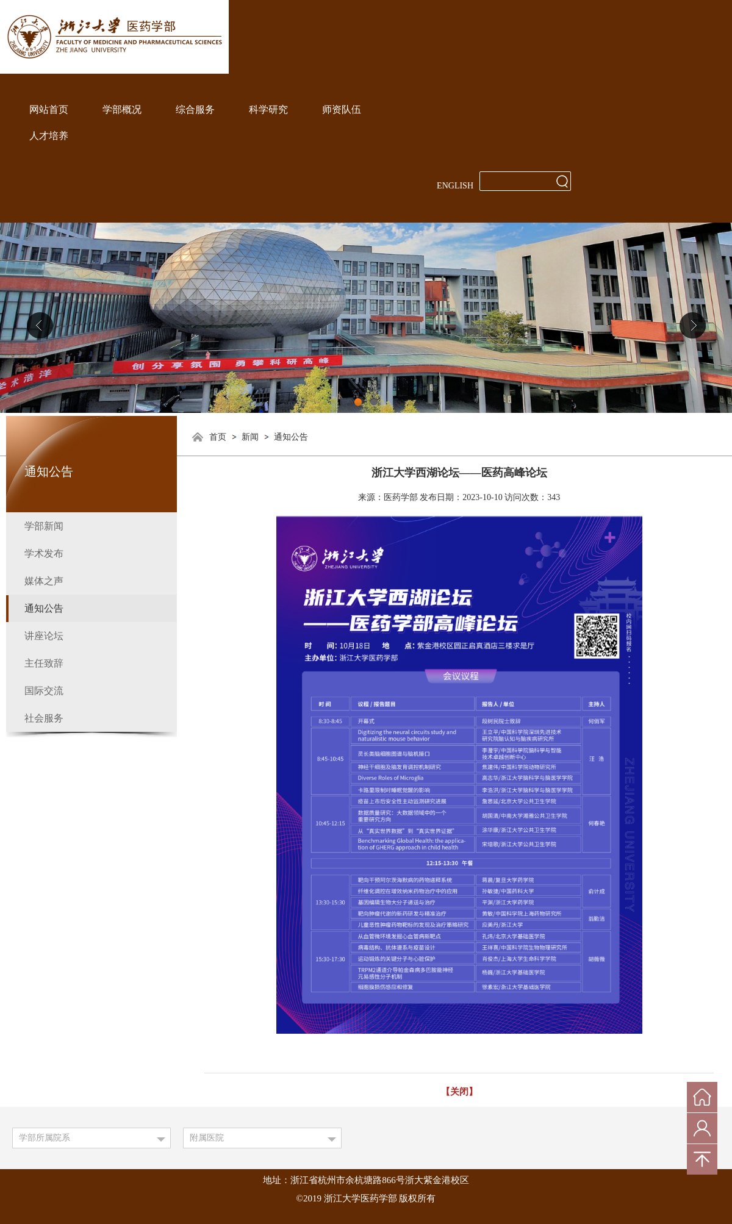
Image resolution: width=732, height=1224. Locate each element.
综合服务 (195, 109)
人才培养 (48, 136)
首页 (217, 437)
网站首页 (48, 109)
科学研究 (268, 109)
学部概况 (122, 109)
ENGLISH (455, 185)
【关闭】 (459, 1092)
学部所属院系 (44, 1137)
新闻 (250, 437)
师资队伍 (341, 109)
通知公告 (291, 437)
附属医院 (207, 1137)
